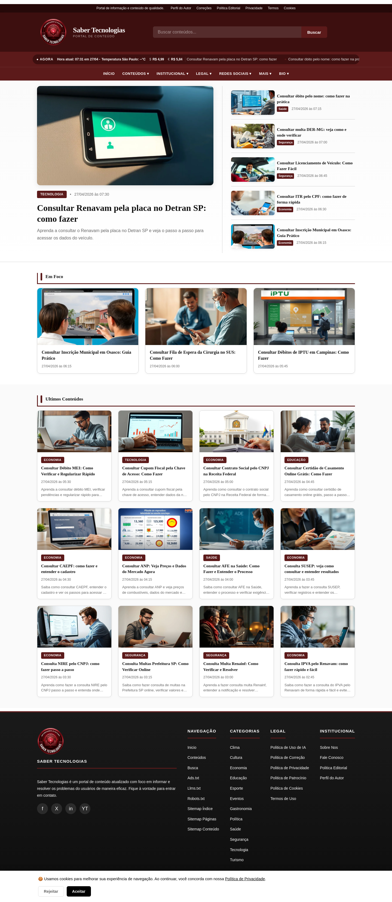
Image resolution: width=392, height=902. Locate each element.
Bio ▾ (284, 74)
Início (109, 74)
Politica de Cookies (287, 788)
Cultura (236, 757)
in (71, 808)
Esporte (236, 788)
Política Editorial (228, 8)
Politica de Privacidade (290, 768)
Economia (285, 209)
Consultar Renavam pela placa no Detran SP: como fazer (232, 59)
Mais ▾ (265, 74)
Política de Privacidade (245, 879)
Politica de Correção (288, 757)
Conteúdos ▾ (135, 74)
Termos (273, 8)
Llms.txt (194, 788)
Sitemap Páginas (202, 819)
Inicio (192, 747)
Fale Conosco (331, 757)
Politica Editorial (333, 768)
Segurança (285, 142)
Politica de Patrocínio (289, 778)
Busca (193, 768)
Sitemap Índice (200, 808)
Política (236, 819)
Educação (296, 459)
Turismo (237, 860)
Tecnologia (51, 194)
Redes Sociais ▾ (235, 74)
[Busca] (227, 32)
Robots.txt (196, 798)
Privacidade (254, 8)
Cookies (290, 8)
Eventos (237, 798)
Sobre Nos (329, 747)
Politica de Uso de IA (288, 747)
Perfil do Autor (181, 8)
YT (85, 808)
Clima (235, 747)
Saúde (282, 108)
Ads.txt (193, 778)
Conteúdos (197, 757)
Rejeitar (51, 891)
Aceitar (78, 891)
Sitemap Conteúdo (203, 829)
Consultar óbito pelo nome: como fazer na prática (327, 59)
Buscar (314, 32)
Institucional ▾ (172, 74)
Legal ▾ (204, 74)
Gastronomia (241, 808)
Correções (204, 8)
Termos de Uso (283, 798)
